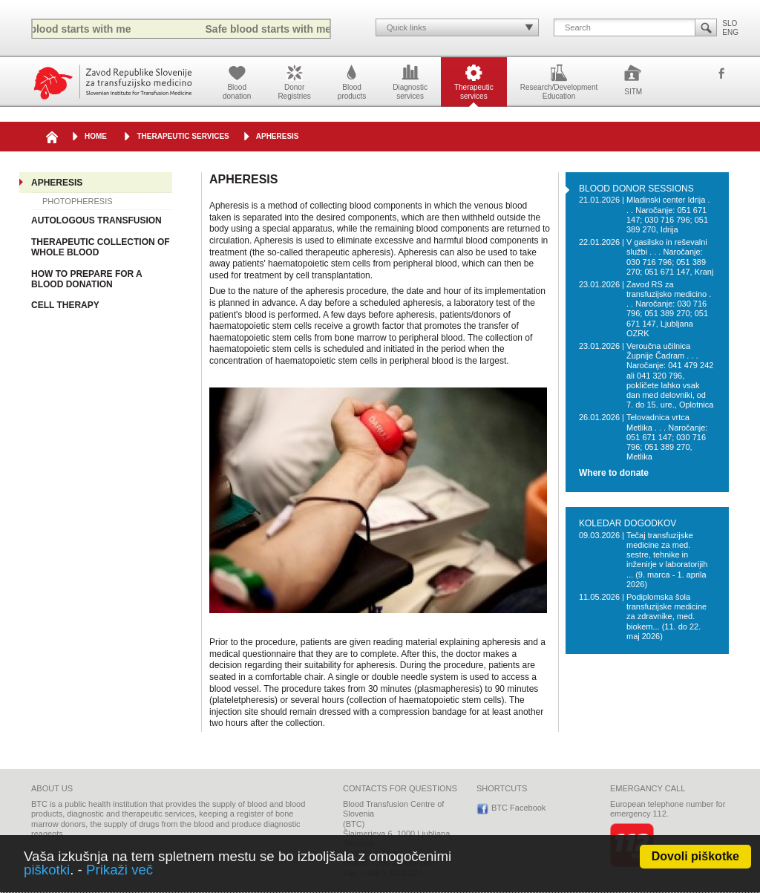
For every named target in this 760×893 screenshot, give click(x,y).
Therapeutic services (183, 136)
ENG (730, 32)
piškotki (47, 869)
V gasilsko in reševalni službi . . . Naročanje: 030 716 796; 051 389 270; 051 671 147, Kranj (669, 257)
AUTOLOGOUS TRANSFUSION (96, 220)
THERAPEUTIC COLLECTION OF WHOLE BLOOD (100, 248)
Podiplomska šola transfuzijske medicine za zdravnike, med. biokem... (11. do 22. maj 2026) (666, 616)
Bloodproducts (351, 81)
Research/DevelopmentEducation (559, 81)
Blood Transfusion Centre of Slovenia (112, 82)
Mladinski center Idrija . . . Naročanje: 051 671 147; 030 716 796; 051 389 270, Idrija (668, 214)
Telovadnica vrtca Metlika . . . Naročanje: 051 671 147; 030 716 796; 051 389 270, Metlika (666, 437)
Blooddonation (236, 81)
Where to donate (614, 473)
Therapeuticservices (474, 81)
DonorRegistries (294, 81)
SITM (633, 79)
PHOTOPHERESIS (77, 201)
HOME (96, 136)
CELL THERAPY (65, 305)
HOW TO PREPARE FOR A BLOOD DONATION (86, 279)
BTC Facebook (721, 74)
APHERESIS (277, 136)
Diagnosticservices (410, 81)
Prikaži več (119, 869)
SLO (729, 23)
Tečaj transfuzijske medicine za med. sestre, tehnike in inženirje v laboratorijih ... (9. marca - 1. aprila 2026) (666, 560)
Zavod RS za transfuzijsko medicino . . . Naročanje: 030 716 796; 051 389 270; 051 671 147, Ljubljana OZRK (668, 309)
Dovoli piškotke (695, 856)
